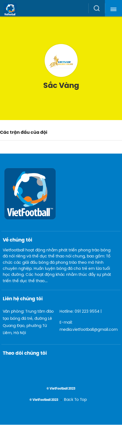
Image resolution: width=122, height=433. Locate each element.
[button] (113, 8)
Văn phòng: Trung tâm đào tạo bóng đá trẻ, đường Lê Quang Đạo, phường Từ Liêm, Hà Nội (28, 322)
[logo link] (62, 14)
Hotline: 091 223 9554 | (80, 311)
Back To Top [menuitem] (75, 399)
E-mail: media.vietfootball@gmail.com (85, 326)
